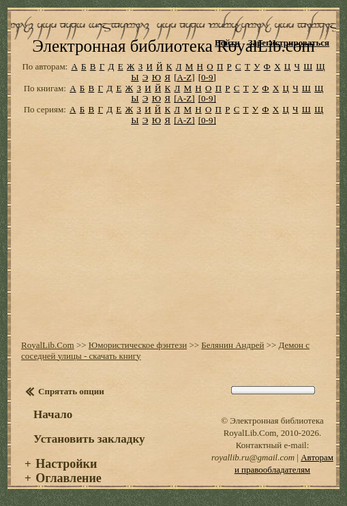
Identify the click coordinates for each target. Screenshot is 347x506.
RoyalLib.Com (47, 345)
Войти (227, 42)
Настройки (66, 464)
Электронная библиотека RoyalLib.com (173, 46)
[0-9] (207, 77)
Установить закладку (89, 438)
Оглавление (68, 478)
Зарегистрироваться (288, 42)
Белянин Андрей (232, 345)
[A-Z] (184, 77)
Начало (52, 414)
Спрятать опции (71, 391)
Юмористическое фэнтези (138, 345)
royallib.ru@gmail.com (253, 457)
